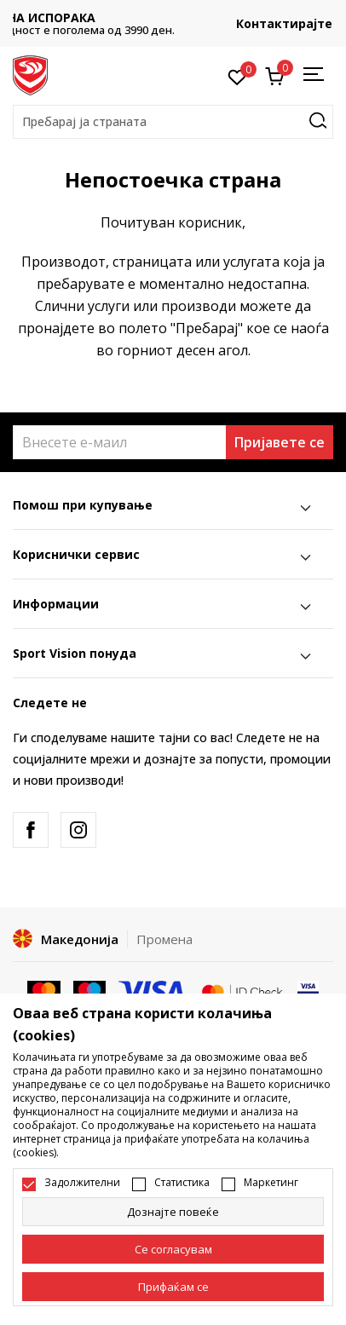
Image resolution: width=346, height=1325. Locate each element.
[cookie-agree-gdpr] (173, 1249)
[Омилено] (237, 76)
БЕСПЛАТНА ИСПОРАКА (173, 17)
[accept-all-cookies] (173, 1286)
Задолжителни (82, 1183)
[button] (173, 122)
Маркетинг (271, 1183)
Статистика (182, 1183)
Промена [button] (164, 939)
